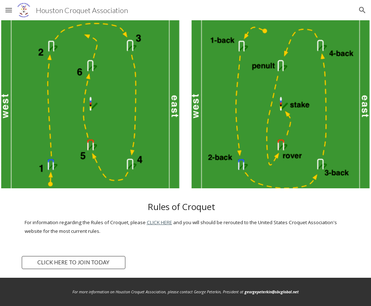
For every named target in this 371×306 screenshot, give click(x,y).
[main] (186, 218)
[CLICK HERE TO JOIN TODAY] (73, 262)
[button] (8, 10)
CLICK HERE (159, 222)
